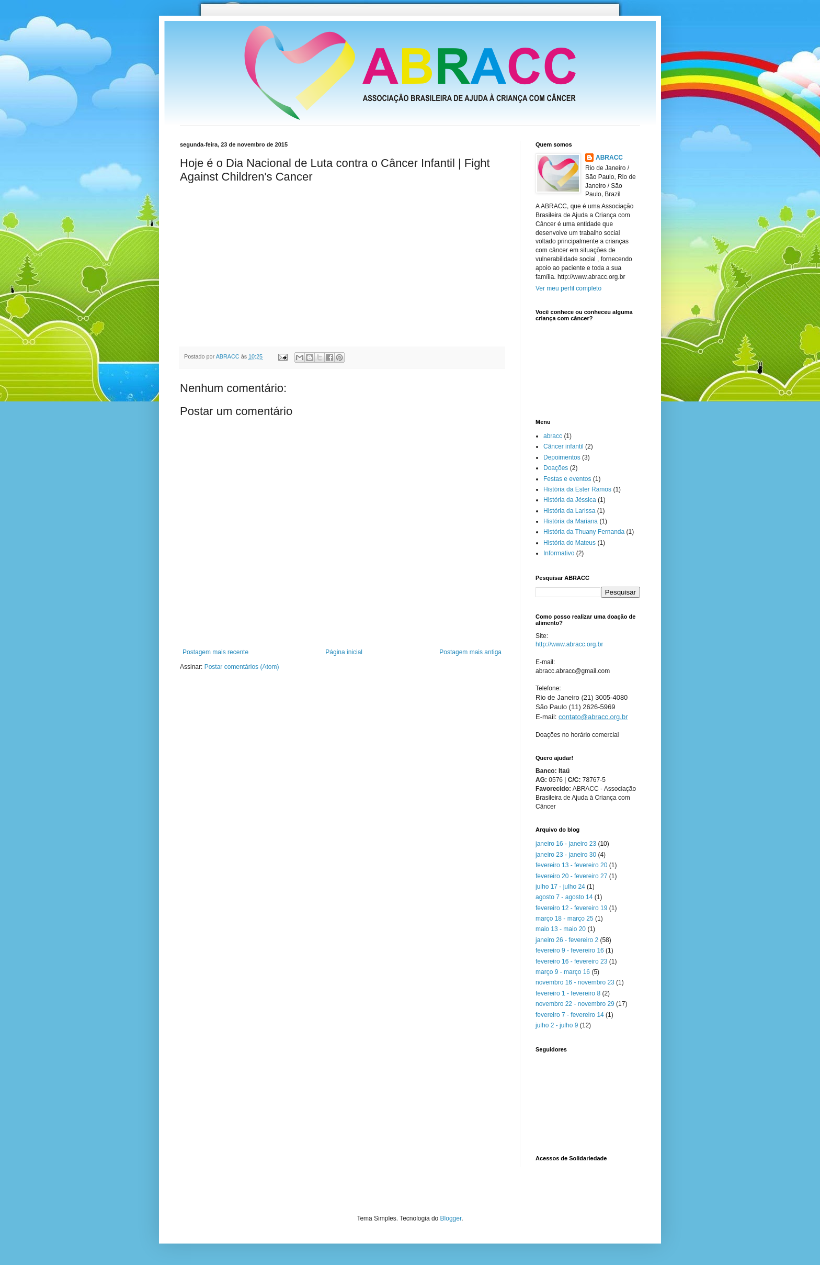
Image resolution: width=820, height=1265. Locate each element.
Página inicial (343, 652)
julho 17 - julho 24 (560, 886)
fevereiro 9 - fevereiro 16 (570, 950)
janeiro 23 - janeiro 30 (566, 854)
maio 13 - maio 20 (561, 929)
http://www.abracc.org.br (569, 644)
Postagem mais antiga (470, 652)
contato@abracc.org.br (593, 717)
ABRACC (609, 157)
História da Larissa (569, 510)
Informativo (558, 553)
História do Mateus (569, 542)
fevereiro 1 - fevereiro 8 (568, 993)
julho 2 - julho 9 (557, 1025)
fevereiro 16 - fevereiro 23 (571, 961)
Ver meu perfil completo (568, 288)
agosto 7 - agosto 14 (564, 897)
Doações (555, 468)
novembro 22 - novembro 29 (575, 1003)
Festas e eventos (567, 479)
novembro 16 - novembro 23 (575, 982)
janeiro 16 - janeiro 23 (566, 843)
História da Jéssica (569, 499)
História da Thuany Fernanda (583, 531)
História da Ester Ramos (577, 489)
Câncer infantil (563, 446)
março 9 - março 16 (563, 972)
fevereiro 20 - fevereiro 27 (571, 876)
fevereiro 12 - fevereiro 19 (571, 908)
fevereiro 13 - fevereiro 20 (571, 865)
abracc (552, 436)
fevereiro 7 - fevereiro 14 (570, 1014)
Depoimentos (561, 457)
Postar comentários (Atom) (241, 666)
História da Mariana (570, 521)
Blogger (451, 1218)
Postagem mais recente (215, 652)
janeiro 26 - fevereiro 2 (567, 940)
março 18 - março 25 (565, 918)
